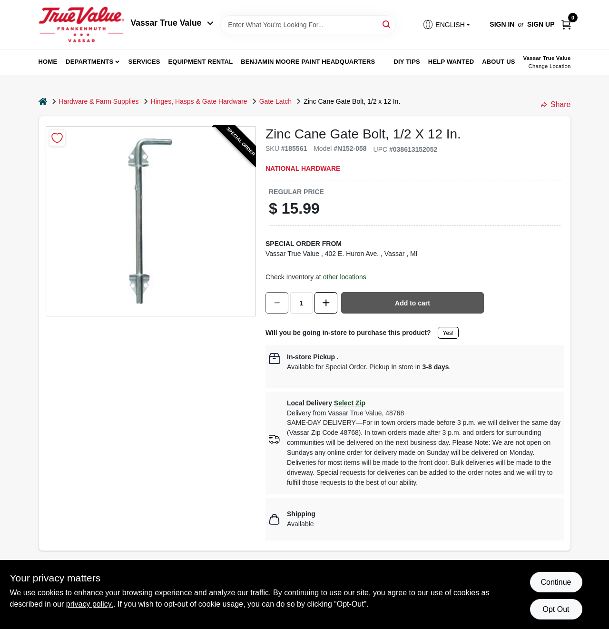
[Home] (43, 102)
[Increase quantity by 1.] (325, 303)
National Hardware (302, 168)
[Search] (387, 24)
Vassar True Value (172, 23)
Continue (555, 582)
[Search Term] (308, 24)
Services (144, 61)
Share (556, 104)
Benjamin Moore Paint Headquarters (308, 61)
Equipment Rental (200, 61)
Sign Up (541, 24)
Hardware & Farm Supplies (99, 101)
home (48, 61)
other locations (344, 277)
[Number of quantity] (301, 303)
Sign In (502, 24)
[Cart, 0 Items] (566, 24)
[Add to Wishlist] (57, 137)
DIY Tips (406, 61)
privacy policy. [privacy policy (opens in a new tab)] (89, 604)
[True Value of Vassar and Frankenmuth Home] (81, 24)
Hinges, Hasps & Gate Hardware (199, 101)
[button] (446, 24)
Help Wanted (451, 61)
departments (89, 61)
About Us (498, 61)
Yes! (448, 333)
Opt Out (555, 609)
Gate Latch (275, 101)
